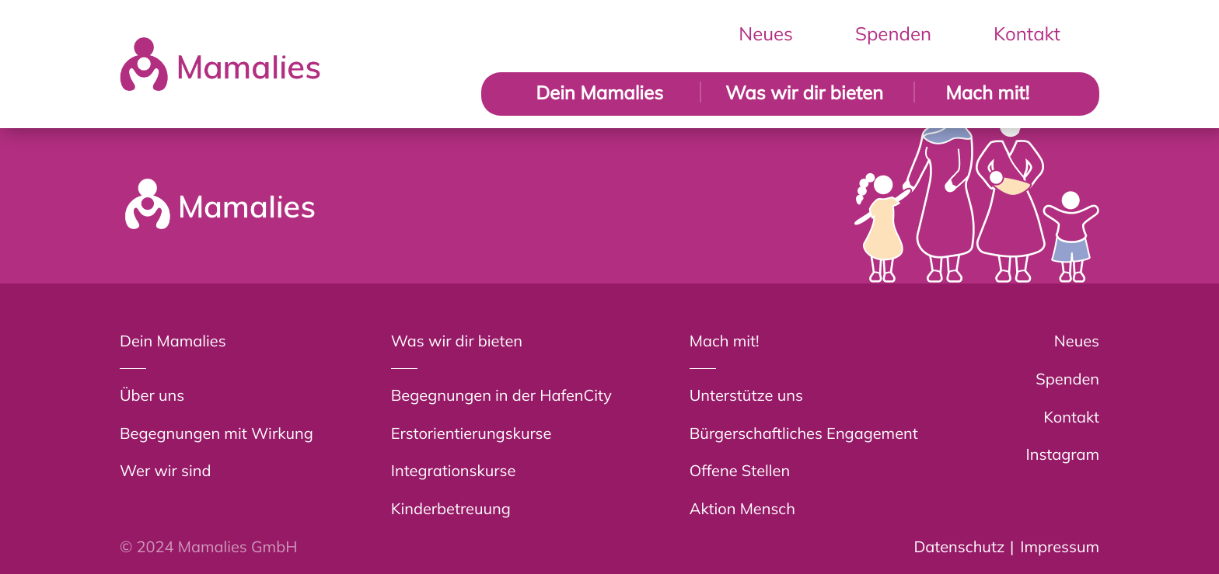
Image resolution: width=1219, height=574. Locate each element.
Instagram (1063, 454)
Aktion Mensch (742, 508)
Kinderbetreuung (451, 508)
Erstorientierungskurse (471, 433)
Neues (766, 33)
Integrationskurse (453, 470)
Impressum (1059, 546)
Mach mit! (987, 92)
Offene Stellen (740, 470)
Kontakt (1027, 33)
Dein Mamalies (599, 92)
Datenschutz (958, 546)
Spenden (893, 33)
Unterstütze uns (746, 395)
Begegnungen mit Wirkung (216, 433)
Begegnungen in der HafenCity (501, 395)
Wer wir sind (165, 470)
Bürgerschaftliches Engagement (804, 433)
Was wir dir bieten (804, 92)
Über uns (152, 395)
